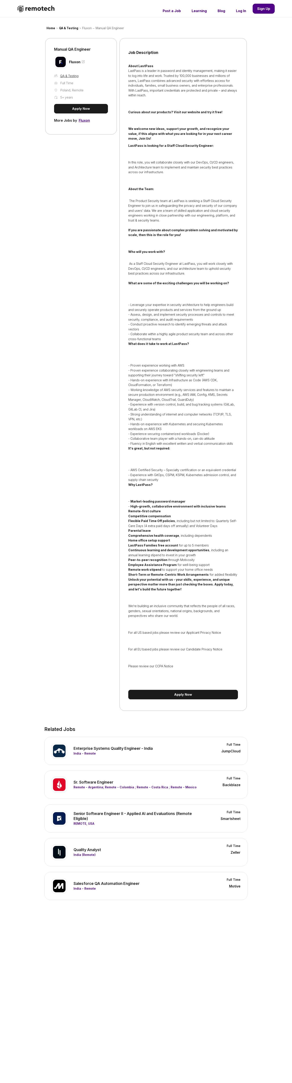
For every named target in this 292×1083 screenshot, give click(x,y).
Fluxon (87, 28)
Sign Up (263, 8)
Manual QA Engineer (110, 28)
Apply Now (81, 109)
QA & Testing (68, 28)
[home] (36, 8)
